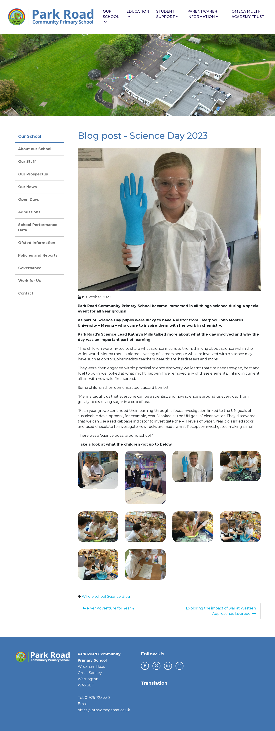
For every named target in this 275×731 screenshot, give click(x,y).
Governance (29, 268)
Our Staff (27, 161)
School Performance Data (37, 227)
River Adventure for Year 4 (108, 608)
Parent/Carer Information (203, 14)
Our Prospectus (33, 174)
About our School (34, 149)
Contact (25, 293)
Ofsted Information (36, 243)
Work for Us (29, 281)
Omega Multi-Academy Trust (248, 14)
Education (137, 13)
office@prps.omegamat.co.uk (104, 710)
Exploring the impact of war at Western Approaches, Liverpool (221, 611)
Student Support (167, 14)
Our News (27, 187)
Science (114, 596)
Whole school (94, 596)
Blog (126, 596)
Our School (111, 16)
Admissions (29, 212)
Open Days (28, 199)
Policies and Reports (37, 255)
